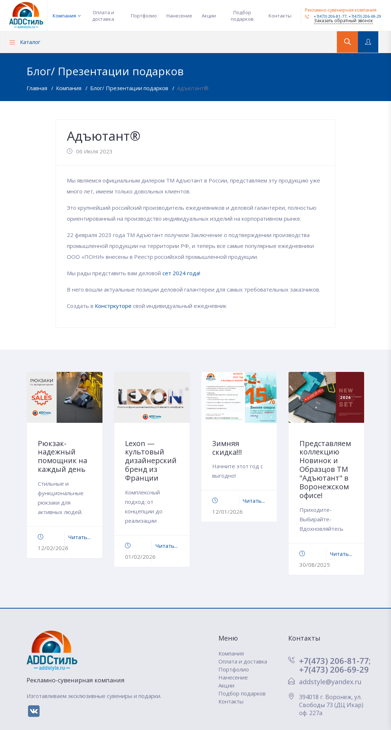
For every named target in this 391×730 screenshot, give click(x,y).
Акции (209, 15)
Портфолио (144, 15)
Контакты (280, 15)
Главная (38, 88)
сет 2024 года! (181, 273)
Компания (64, 15)
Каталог (24, 41)
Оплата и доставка (103, 15)
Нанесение (179, 15)
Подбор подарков (242, 15)
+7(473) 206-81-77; (335, 660)
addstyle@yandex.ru (330, 682)
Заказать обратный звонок (343, 20)
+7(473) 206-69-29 (364, 16)
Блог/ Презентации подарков (130, 88)
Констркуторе (114, 305)
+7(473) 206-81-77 (325, 16)
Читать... (79, 537)
